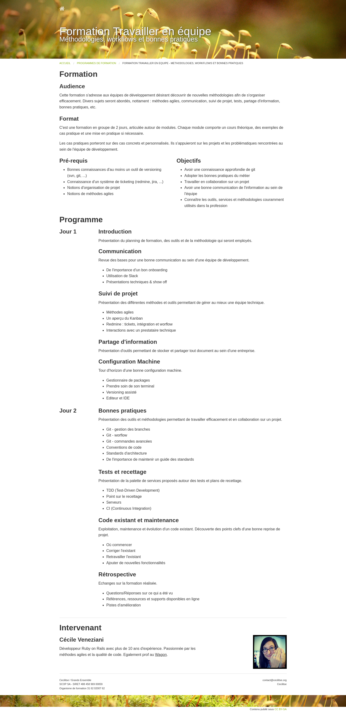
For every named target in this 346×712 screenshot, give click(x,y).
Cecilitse (282, 684)
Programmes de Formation (96, 63)
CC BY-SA (281, 709)
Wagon (161, 655)
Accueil (65, 63)
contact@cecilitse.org (275, 680)
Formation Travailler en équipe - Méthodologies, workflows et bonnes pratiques (183, 63)
